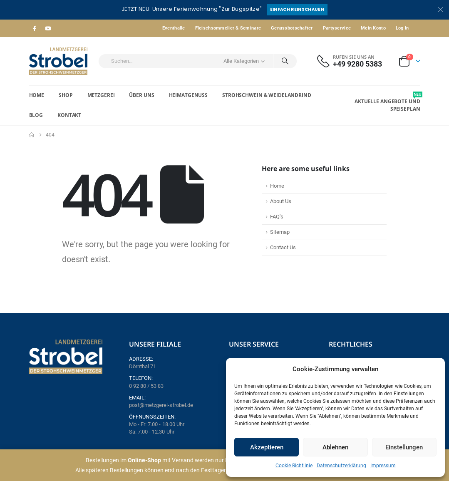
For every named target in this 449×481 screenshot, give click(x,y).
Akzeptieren (266, 447)
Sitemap (280, 232)
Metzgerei (101, 95)
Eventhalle (173, 28)
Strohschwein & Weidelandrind (266, 95)
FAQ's (276, 216)
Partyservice (337, 28)
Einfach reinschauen (297, 9)
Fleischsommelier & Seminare (228, 28)
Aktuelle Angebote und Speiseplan (387, 102)
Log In (402, 28)
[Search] (285, 61)
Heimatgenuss (188, 95)
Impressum (383, 466)
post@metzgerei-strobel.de (161, 405)
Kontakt (69, 115)
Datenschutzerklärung (341, 466)
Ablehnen (335, 447)
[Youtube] (47, 28)
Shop (66, 95)
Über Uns (141, 95)
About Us (280, 201)
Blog (36, 115)
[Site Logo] (58, 61)
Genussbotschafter (292, 28)
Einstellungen (404, 447)
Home (37, 95)
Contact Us (283, 247)
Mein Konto (373, 28)
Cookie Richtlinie (294, 466)
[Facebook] (35, 28)
